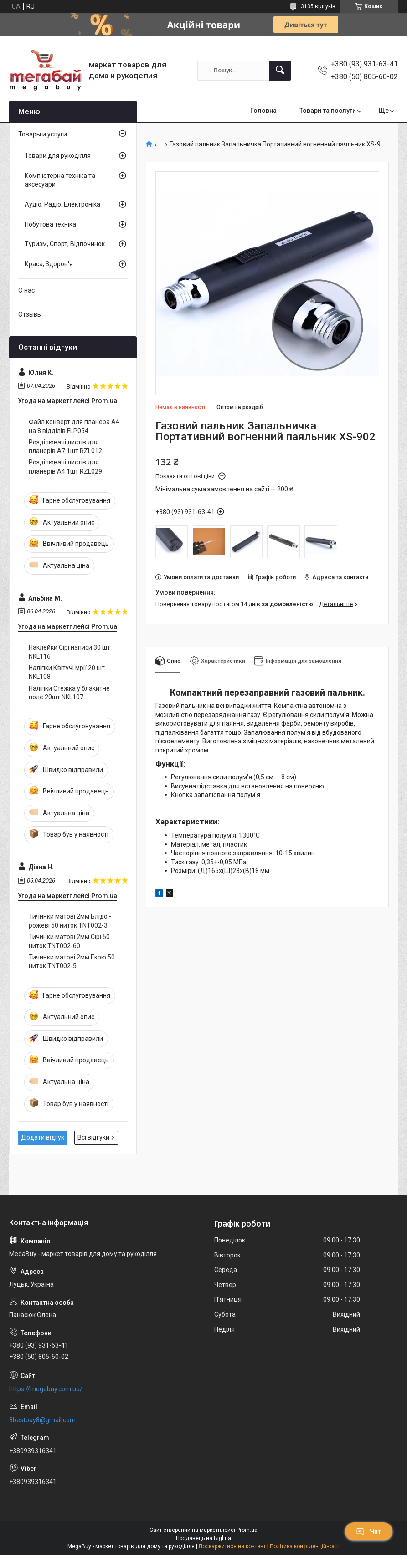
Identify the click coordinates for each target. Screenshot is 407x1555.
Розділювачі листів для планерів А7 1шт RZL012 (65, 447)
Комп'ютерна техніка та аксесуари (60, 180)
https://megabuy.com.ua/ (45, 1389)
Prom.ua (247, 1530)
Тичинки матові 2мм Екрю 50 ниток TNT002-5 (72, 962)
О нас (26, 290)
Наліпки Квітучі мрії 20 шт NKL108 (67, 672)
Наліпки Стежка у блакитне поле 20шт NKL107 (69, 693)
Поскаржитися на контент (232, 1546)
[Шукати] (280, 71)
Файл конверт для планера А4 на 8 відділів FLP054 (74, 426)
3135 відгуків (318, 6)
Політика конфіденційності (305, 1546)
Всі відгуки (93, 1137)
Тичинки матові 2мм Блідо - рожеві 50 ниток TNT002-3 (70, 921)
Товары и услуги (42, 134)
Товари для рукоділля (58, 155)
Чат (368, 1531)
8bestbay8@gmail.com (42, 1420)
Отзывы (30, 314)
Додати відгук (42, 1137)
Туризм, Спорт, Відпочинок (65, 243)
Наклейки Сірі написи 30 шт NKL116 (69, 652)
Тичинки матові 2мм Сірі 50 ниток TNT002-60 (69, 941)
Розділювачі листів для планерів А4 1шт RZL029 (65, 467)
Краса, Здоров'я (49, 264)
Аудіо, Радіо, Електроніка (62, 204)
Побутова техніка (50, 224)
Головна (263, 110)
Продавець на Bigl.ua (203, 1538)
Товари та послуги (327, 110)
